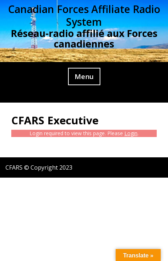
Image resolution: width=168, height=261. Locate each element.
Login (130, 133)
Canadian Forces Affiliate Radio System (84, 15)
